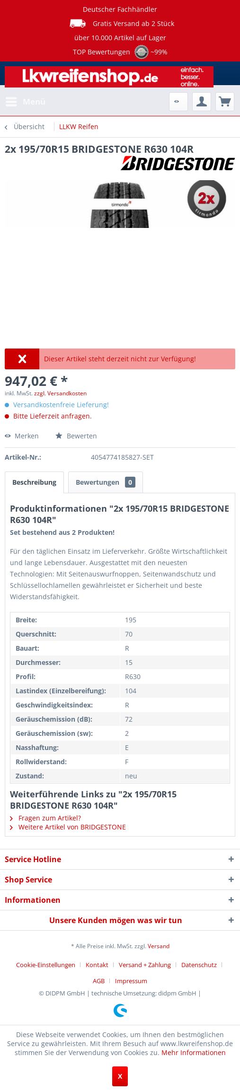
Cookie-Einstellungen (45, 964)
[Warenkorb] (224, 101)
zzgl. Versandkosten (60, 393)
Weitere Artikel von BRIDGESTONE (68, 826)
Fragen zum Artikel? (45, 817)
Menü (25, 100)
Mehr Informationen (193, 1052)
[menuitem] (25, 101)
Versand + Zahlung (145, 964)
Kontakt (97, 964)
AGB (99, 981)
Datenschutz (199, 964)
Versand (158, 946)
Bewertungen (105, 482)
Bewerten (76, 435)
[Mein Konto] (201, 101)
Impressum (131, 981)
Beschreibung (34, 482)
